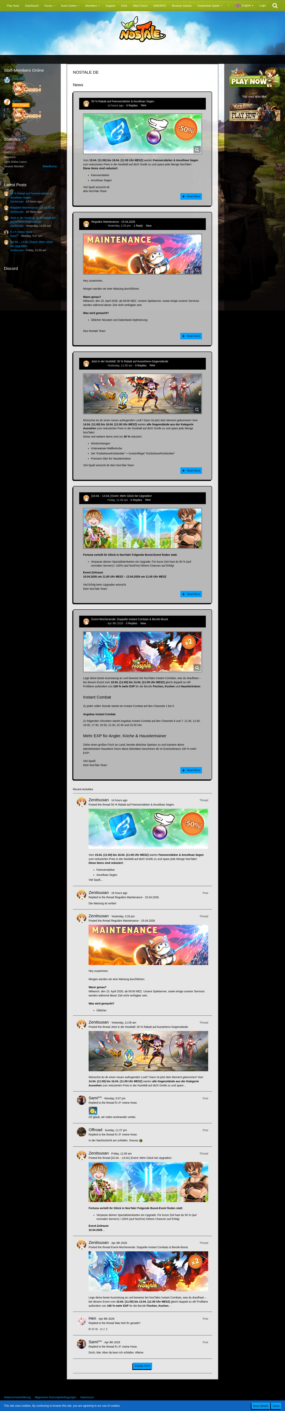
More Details (261, 1405)
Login (262, 5)
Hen (92, 1318)
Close (276, 1405)
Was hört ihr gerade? (127, 1323)
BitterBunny (50, 166)
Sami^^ (14, 235)
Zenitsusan (17, 201)
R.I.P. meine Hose (21, 231)
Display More (142, 1365)
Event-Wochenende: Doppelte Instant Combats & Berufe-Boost (129, 619)
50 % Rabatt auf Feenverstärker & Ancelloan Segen (122, 101)
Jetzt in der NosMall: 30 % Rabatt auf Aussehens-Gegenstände (129, 361)
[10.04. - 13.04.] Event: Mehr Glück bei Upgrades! (121, 495)
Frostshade (19, 79)
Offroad (95, 1129)
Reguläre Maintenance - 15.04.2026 (32, 207)
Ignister (16, 100)
